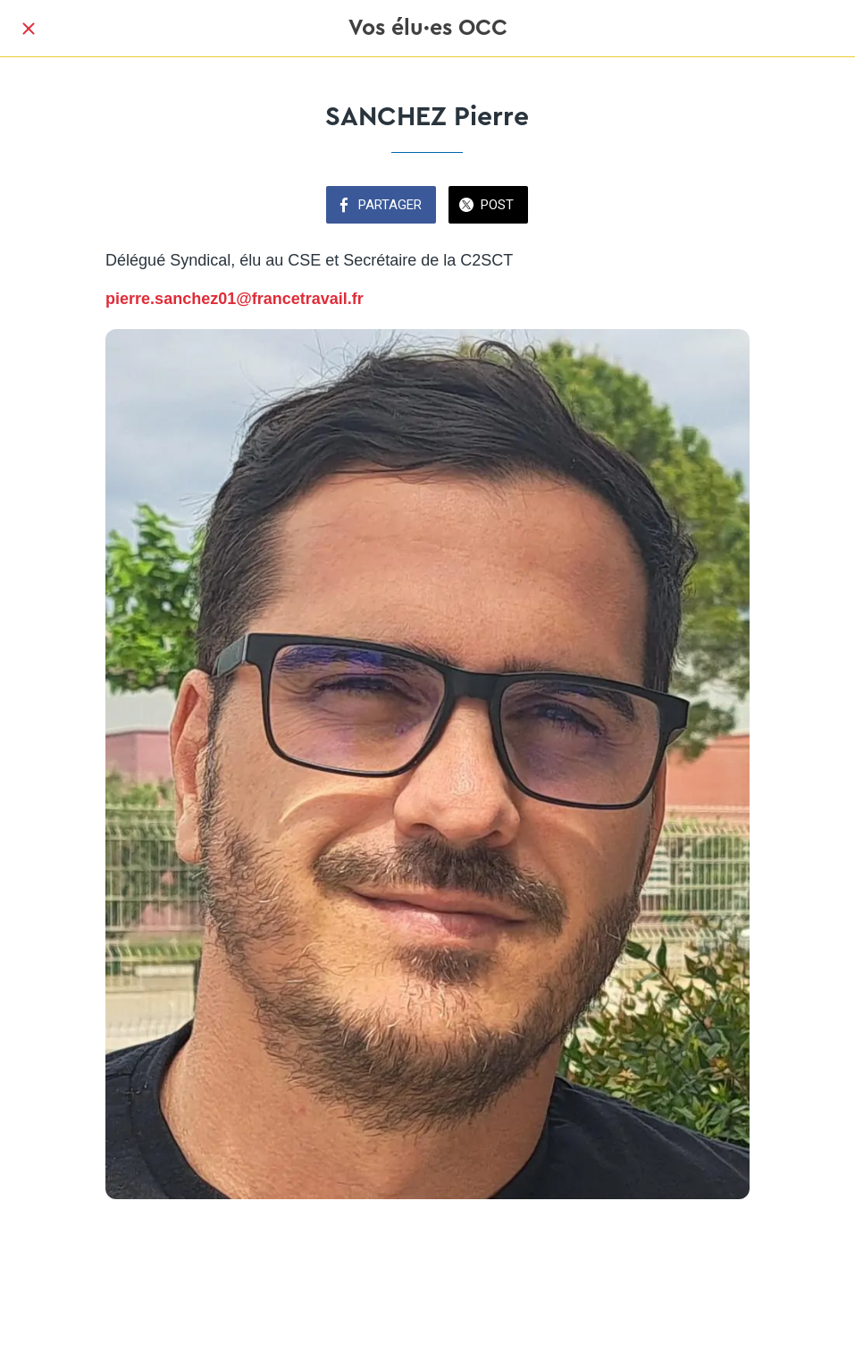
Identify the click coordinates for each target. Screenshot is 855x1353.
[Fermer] (28, 28)
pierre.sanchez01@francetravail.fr (234, 299)
